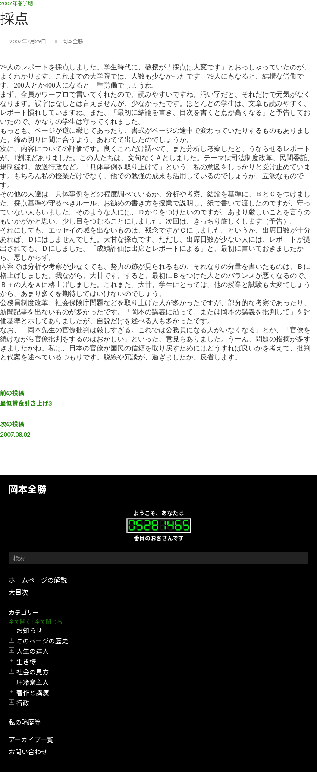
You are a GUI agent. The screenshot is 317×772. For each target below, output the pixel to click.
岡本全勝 (28, 489)
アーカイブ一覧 (31, 740)
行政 (22, 703)
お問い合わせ (28, 752)
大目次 (18, 592)
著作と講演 (32, 692)
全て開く (20, 621)
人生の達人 (32, 651)
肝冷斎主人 (32, 682)
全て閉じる (49, 621)
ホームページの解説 (38, 580)
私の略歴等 (25, 722)
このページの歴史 (42, 641)
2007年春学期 (16, 3)
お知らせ (29, 630)
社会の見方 (32, 672)
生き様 (26, 661)
